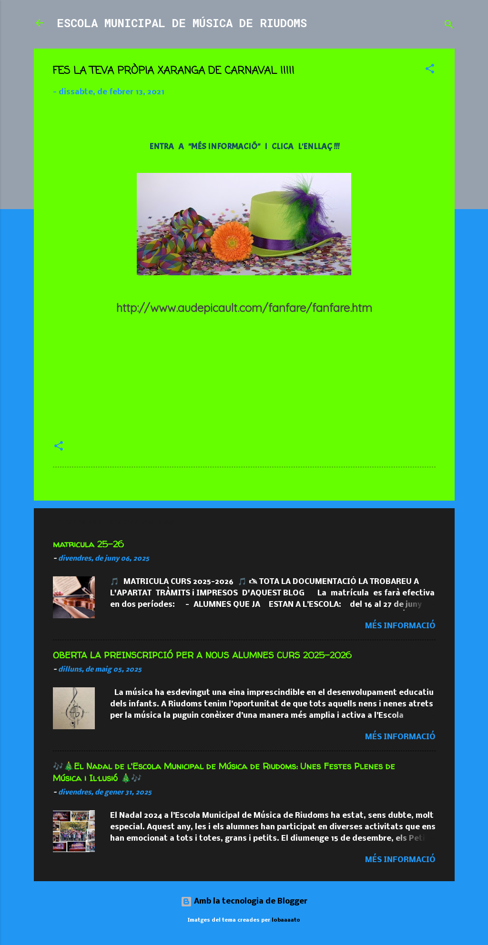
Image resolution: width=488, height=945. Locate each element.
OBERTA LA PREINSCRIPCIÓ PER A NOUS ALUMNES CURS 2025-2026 (202, 655)
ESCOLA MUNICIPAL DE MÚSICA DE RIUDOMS (182, 22)
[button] (430, 70)
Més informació (400, 626)
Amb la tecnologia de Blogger (244, 901)
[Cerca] (449, 25)
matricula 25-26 (88, 544)
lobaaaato (286, 920)
